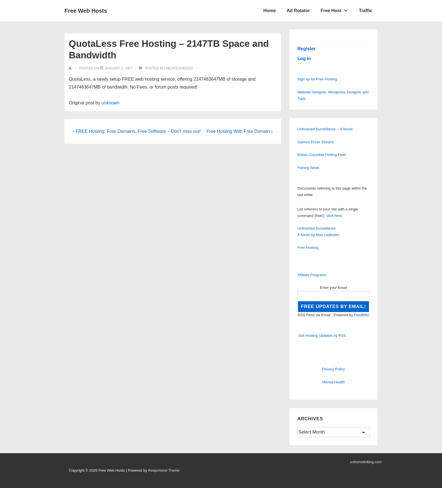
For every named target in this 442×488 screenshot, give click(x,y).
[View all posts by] (71, 68)
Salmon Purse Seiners (315, 142)
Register (306, 48)
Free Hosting (307, 247)
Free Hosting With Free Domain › (239, 131)
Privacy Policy (333, 369)
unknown (110, 102)
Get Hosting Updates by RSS (322, 335)
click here (334, 216)
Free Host (336, 9)
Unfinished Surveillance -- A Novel (325, 129)
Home (269, 10)
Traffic (365, 10)
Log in (304, 58)
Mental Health (333, 382)
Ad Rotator (298, 10)
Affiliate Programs (311, 275)
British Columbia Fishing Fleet (321, 155)
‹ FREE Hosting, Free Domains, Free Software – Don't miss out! (137, 131)
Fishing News (308, 168)
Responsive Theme (164, 470)
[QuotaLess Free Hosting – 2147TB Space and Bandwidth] (118, 68)
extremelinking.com (366, 462)
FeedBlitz (361, 315)
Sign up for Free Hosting (317, 79)
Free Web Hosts (86, 11)
